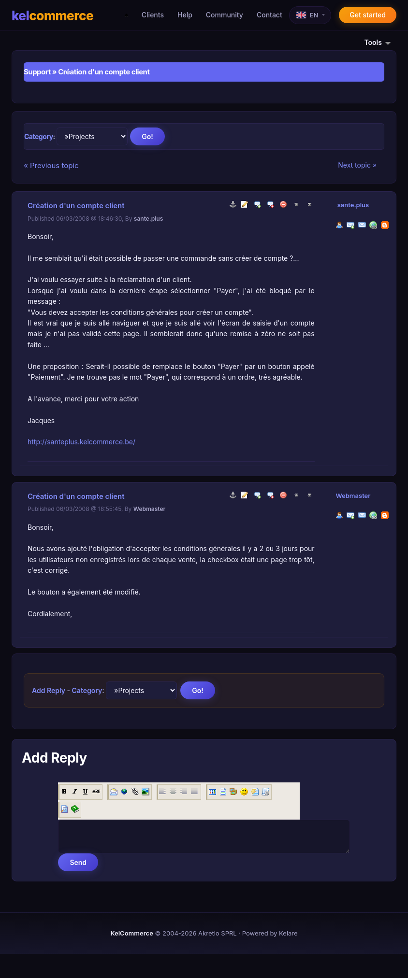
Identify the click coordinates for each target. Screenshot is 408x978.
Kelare (288, 933)
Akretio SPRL (217, 933)
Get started (368, 15)
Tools (380, 42)
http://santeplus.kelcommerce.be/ (81, 442)
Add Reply (48, 690)
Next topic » (357, 165)
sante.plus (353, 205)
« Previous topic (51, 165)
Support (37, 71)
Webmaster (352, 495)
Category (38, 136)
